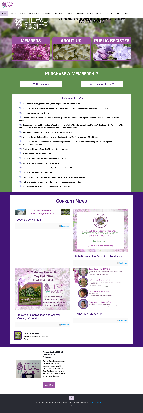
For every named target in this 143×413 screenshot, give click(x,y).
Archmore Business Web (98, 402)
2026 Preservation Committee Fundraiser (98, 256)
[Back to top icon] (71, 398)
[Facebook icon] (71, 406)
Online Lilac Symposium (88, 314)
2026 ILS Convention (29, 219)
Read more (65, 226)
